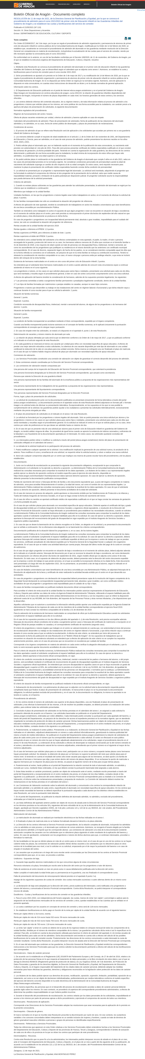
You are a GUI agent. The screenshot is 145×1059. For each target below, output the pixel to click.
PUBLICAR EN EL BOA (64, 4)
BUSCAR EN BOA (50, 4)
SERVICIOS (87, 4)
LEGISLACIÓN (77, 4)
